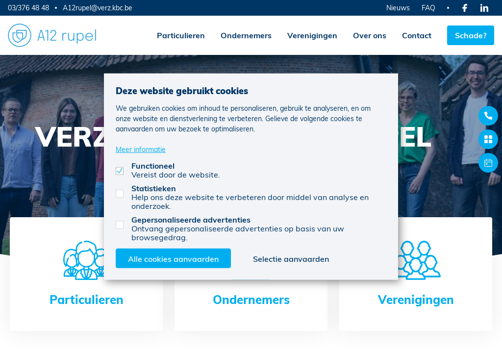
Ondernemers (246, 35)
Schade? (470, 35)
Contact (416, 35)
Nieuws (398, 7)
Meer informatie (141, 148)
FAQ (428, 7)
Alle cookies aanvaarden (173, 258)
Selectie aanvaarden (291, 258)
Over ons (369, 35)
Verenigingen (312, 35)
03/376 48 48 (28, 7)
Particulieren (181, 35)
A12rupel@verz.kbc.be (97, 8)
